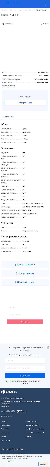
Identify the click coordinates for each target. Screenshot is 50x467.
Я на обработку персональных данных (25, 382)
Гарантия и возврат (32, 425)
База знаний (5, 441)
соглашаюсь (16, 381)
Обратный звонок (25, 282)
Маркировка (5, 425)
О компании (5, 429)
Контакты (29, 437)
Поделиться (7, 24)
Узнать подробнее (8, 461)
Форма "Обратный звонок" (35, 433)
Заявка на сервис (25, 264)
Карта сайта (5, 407)
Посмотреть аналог (25, 103)
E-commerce (5, 433)
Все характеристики (8, 85)
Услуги (3, 437)
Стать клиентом (25, 273)
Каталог (4, 421)
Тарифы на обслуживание (35, 429)
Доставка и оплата (32, 421)
